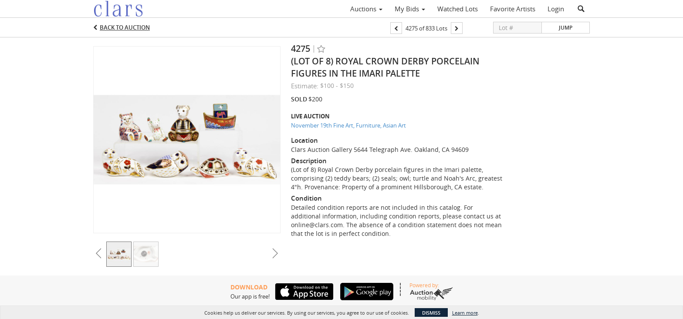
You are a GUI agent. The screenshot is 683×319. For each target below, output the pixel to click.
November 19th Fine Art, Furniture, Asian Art (348, 125)
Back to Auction (125, 27)
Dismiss (431, 312)
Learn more (465, 312)
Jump (565, 27)
